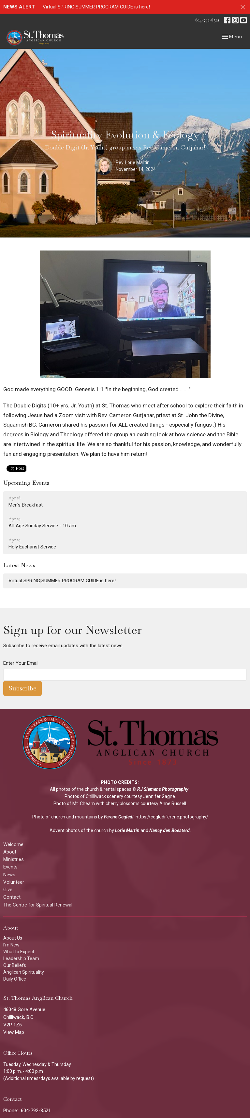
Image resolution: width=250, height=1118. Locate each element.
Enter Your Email (20, 663)
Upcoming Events (26, 482)
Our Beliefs (14, 965)
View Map (13, 1032)
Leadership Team (21, 958)
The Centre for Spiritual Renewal (37, 905)
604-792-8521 (207, 20)
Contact (12, 897)
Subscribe (22, 688)
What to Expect (18, 951)
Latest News (19, 565)
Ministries (13, 859)
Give (7, 890)
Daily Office (14, 979)
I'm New (11, 944)
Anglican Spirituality (23, 972)
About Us (12, 938)
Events (10, 867)
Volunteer (13, 882)
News (9, 875)
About (9, 852)
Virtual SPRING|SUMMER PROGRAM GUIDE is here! (96, 7)
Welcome (13, 844)
